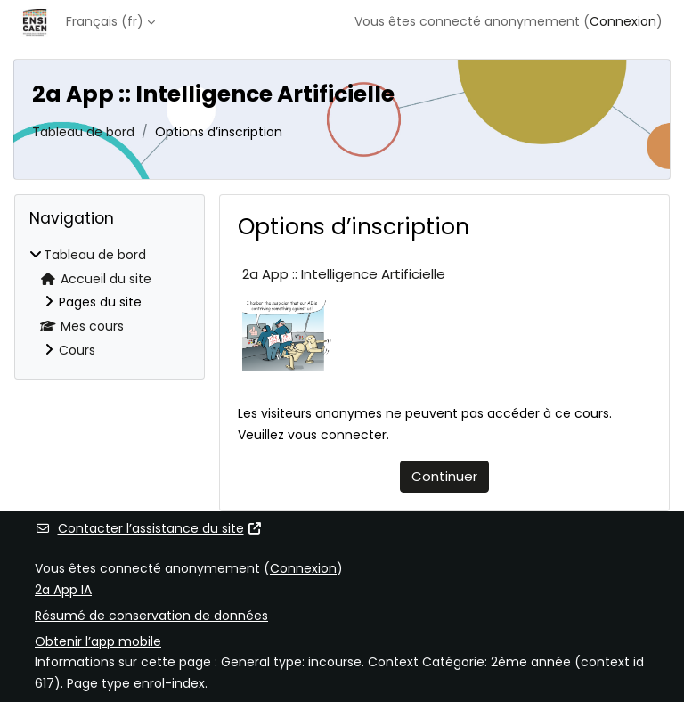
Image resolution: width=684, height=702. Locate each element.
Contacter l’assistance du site (149, 528)
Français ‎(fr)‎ (104, 21)
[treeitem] (109, 303)
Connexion (623, 21)
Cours (77, 350)
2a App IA (63, 590)
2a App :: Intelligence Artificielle (343, 274)
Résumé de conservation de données (151, 615)
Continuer (444, 476)
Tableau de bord (83, 132)
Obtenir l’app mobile (98, 641)
